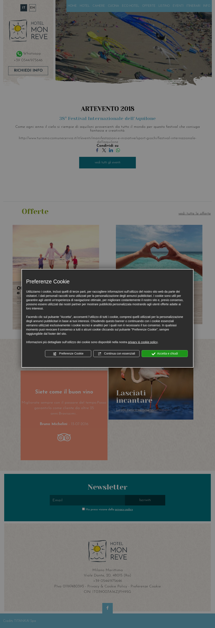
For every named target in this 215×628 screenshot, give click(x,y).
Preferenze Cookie (68, 354)
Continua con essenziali (116, 354)
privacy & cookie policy (143, 342)
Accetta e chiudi (165, 354)
